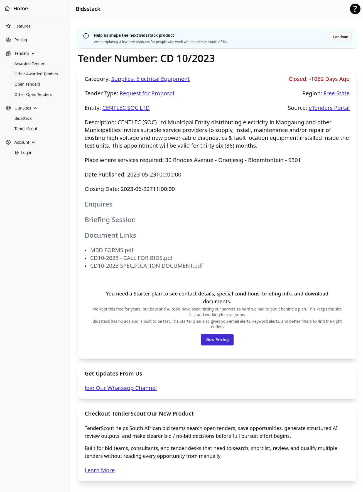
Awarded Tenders (30, 63)
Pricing (16, 40)
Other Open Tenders (33, 94)
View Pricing (217, 339)
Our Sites (18, 108)
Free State (336, 93)
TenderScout (25, 128)
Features (18, 26)
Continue (340, 36)
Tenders (17, 53)
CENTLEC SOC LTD (126, 107)
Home (16, 8)
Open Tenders (27, 84)
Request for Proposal (146, 93)
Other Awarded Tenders (36, 73)
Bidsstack (88, 9)
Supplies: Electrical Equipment (150, 79)
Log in (23, 152)
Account (17, 142)
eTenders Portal (329, 107)
